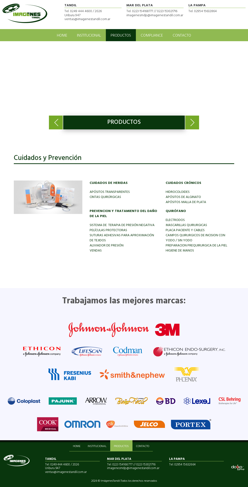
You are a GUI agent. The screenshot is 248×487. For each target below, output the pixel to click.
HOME (62, 35)
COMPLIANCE (152, 35)
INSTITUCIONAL (89, 35)
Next (192, 122)
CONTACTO (182, 35)
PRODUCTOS (121, 35)
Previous (56, 122)
